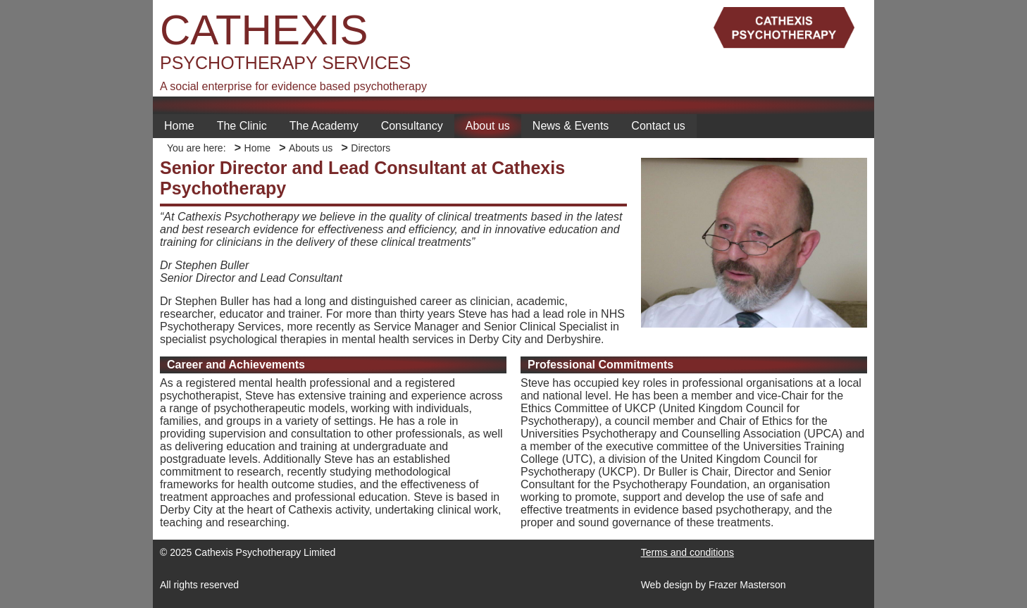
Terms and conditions (687, 552)
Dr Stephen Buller (204, 265)
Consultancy (412, 126)
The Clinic (242, 126)
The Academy (324, 126)
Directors (370, 148)
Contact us (658, 126)
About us (488, 126)
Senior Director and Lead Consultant (251, 278)
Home (179, 126)
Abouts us (310, 148)
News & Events (571, 126)
